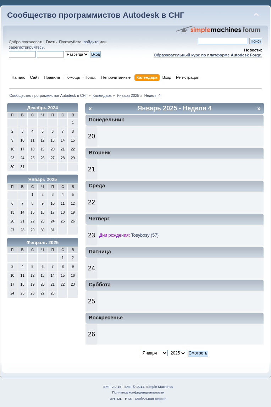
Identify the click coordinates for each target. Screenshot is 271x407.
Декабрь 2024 (42, 107)
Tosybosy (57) (145, 235)
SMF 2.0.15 (112, 387)
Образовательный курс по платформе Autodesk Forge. (208, 55)
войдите (91, 42)
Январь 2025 (42, 179)
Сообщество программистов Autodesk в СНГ (95, 15)
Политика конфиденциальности (138, 392)
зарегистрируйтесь (26, 47)
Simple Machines (159, 387)
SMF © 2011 (134, 387)
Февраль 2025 (43, 242)
